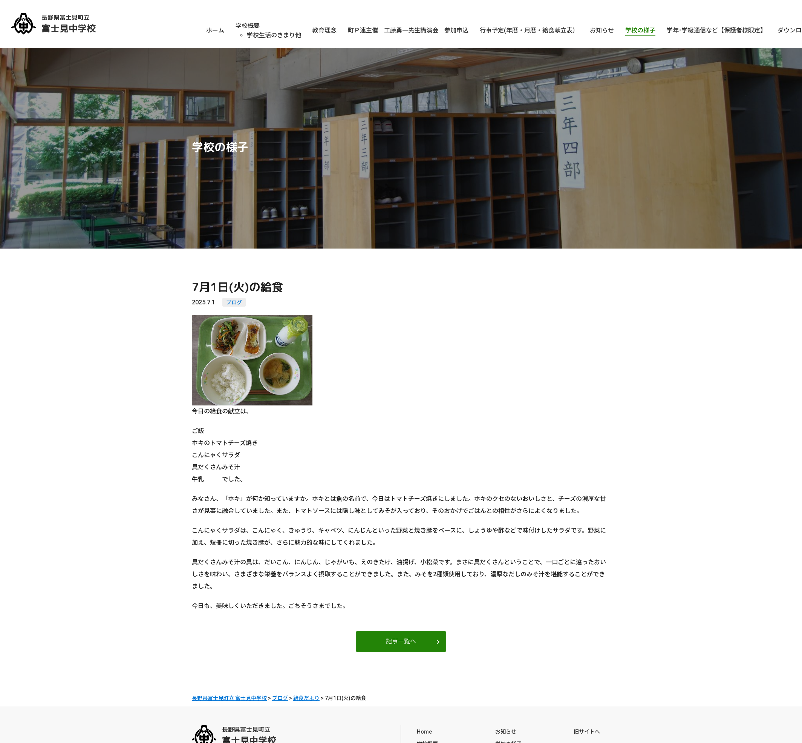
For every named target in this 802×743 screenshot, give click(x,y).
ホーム (215, 30)
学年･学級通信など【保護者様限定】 (716, 30)
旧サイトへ (587, 729)
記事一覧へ (401, 641)
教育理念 (324, 30)
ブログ (234, 302)
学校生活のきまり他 (274, 35)
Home (424, 729)
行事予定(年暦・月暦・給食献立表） (529, 30)
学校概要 (248, 25)
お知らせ (602, 30)
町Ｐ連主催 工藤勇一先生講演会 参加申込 (408, 30)
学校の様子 (640, 30)
